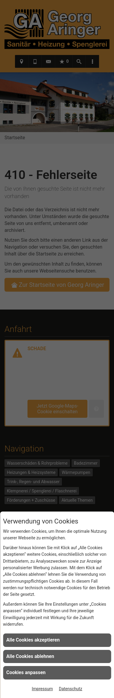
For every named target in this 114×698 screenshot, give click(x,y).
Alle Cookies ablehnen (30, 656)
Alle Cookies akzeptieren (33, 640)
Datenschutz (70, 688)
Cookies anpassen (25, 672)
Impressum (42, 688)
